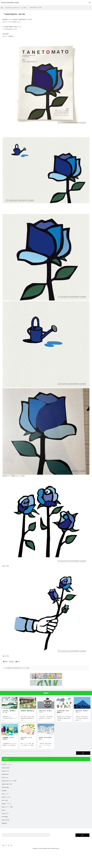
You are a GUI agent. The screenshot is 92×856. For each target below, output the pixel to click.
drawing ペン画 (5, 775)
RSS (11, 850)
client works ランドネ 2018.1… (27, 742)
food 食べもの (5, 782)
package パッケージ (6, 808)
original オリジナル (6, 801)
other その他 (4, 804)
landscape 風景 (5, 791)
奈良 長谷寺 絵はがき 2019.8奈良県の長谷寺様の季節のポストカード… (27, 723)
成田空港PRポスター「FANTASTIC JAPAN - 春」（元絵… (10, 723)
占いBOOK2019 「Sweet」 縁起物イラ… (64, 716)
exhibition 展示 (5, 778)
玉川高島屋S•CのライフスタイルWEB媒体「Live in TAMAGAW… (10, 748)
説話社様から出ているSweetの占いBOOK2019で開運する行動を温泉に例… (64, 723)
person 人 (4, 814)
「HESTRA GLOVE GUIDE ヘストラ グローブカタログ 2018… (45, 749)
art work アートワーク (7, 769)
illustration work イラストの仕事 (21, 668)
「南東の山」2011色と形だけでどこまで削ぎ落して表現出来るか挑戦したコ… (82, 723)
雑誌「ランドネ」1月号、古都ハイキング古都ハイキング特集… (28, 748)
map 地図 (4, 795)
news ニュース (5, 798)
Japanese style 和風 (7, 788)
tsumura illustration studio (44, 853)
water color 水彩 (5, 824)
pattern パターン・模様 (7, 811)
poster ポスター (5, 818)
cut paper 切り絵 (10, 668)
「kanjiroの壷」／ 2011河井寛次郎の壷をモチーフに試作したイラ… (46, 723)
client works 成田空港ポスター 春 (9, 716)
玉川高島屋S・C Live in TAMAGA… (8, 742)
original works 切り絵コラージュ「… (45, 716)
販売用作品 (4, 827)
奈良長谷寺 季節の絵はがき (27, 715)
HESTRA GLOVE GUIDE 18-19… (45, 742)
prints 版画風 (5, 821)
